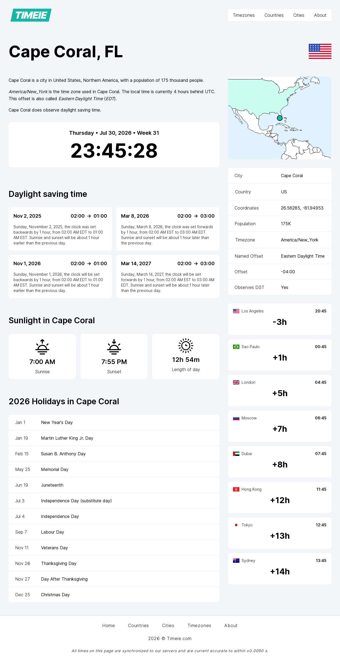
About (320, 15)
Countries (274, 15)
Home (108, 625)
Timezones (244, 15)
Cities (298, 15)
